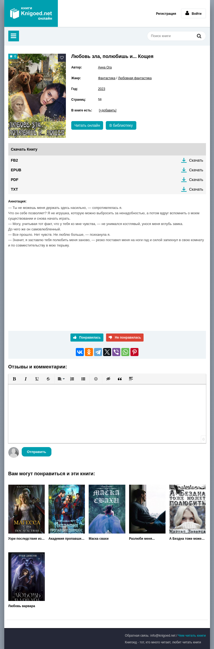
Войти (193, 13)
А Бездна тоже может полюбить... (187, 539)
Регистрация (166, 14)
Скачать (196, 160)
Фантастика (106, 78)
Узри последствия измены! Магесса (26, 539)
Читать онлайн (87, 125)
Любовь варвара (21, 606)
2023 (101, 89)
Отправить (36, 452)
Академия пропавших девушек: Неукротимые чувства (66, 539)
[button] (14, 379)
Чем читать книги (192, 635)
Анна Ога (105, 67)
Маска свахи (98, 539)
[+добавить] (107, 110)
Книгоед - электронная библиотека (31, 13)
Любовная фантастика (135, 78)
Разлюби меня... (142, 539)
